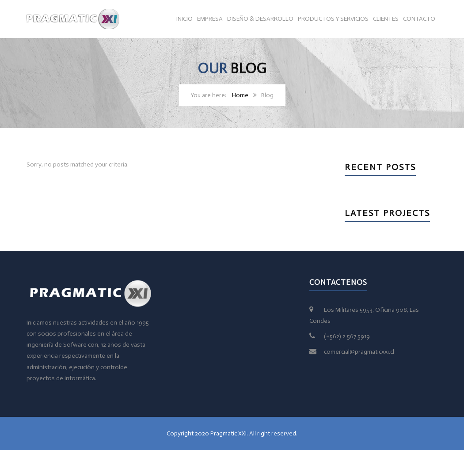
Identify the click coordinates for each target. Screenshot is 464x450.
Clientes (386, 19)
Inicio (184, 19)
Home (240, 95)
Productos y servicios (333, 19)
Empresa (210, 19)
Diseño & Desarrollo (260, 19)
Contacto (419, 19)
